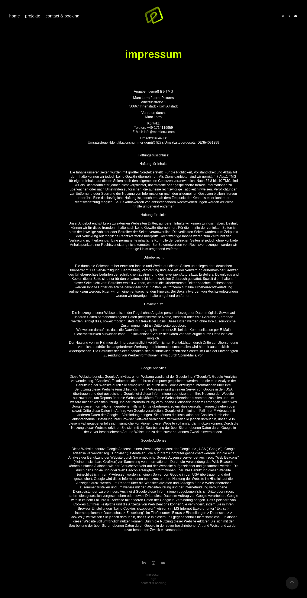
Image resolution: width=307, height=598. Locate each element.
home (14, 16)
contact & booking (62, 16)
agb (153, 579)
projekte (32, 16)
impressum (153, 574)
